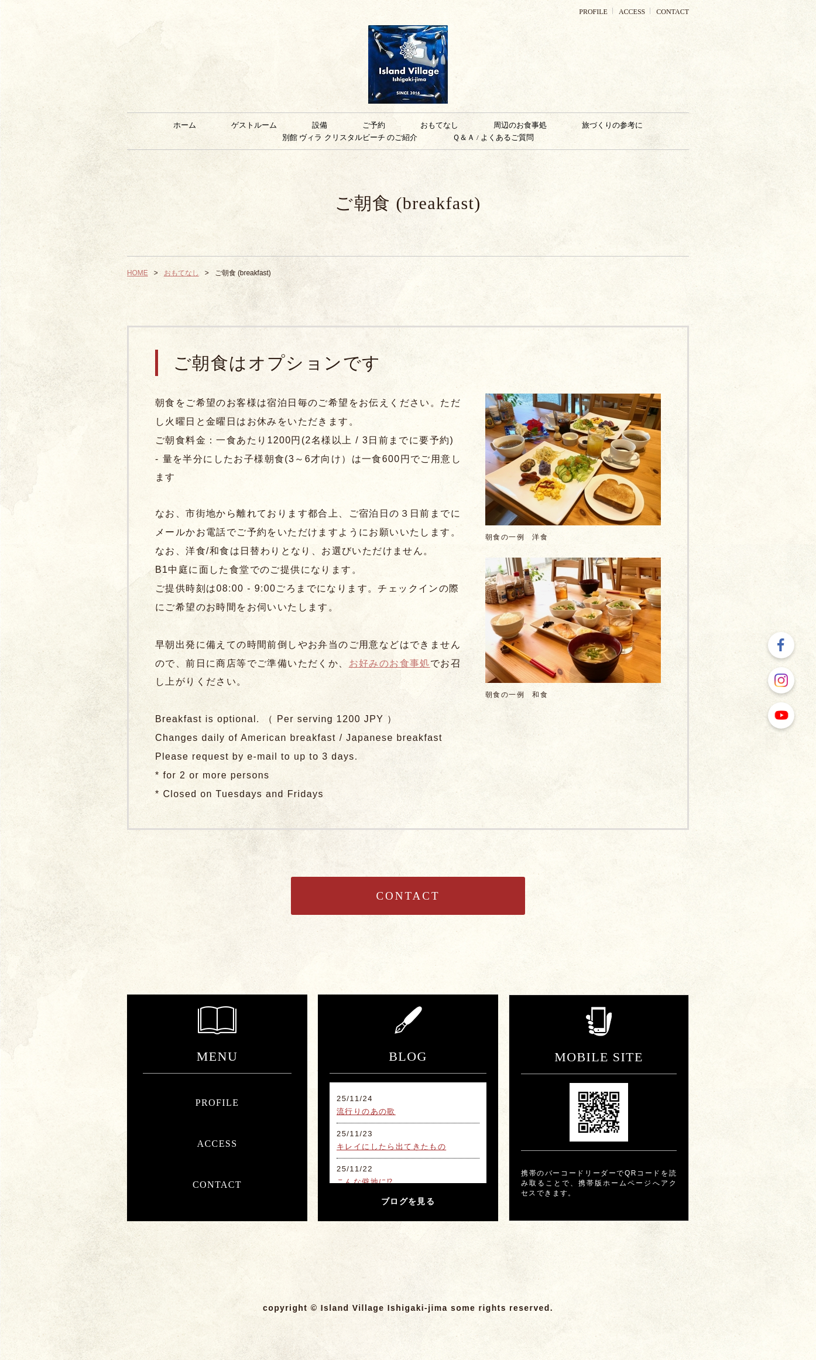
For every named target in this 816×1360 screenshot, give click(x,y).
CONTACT (672, 12)
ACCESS (632, 12)
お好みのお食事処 (389, 663)
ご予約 (373, 125)
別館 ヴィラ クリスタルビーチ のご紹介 (349, 137)
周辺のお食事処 (520, 125)
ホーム (184, 125)
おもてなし (439, 125)
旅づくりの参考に (612, 125)
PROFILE (593, 12)
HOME (137, 273)
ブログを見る (408, 1201)
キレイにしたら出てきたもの (391, 1146)
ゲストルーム (254, 125)
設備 (319, 125)
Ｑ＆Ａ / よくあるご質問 (493, 137)
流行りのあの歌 (366, 1111)
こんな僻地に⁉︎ (365, 1181)
